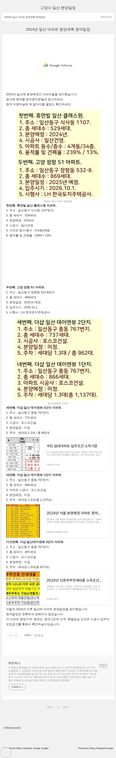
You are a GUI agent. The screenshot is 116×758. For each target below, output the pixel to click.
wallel (110, 748)
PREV (49, 707)
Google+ (45, 748)
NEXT (65, 707)
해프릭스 (14, 663)
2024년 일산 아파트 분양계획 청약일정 (24, 17)
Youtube (36, 748)
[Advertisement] (58, 65)
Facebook (27, 748)
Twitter (19, 748)
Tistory (92, 748)
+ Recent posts (12, 727)
